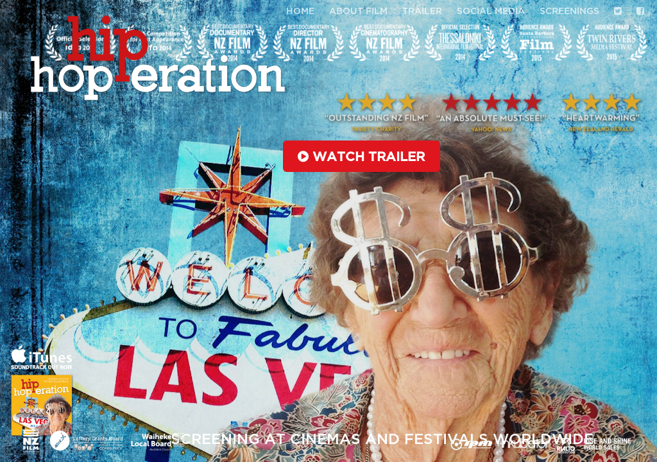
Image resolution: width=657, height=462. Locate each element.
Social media (491, 11)
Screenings (569, 11)
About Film (358, 11)
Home (300, 11)
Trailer (422, 11)
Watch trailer (361, 156)
